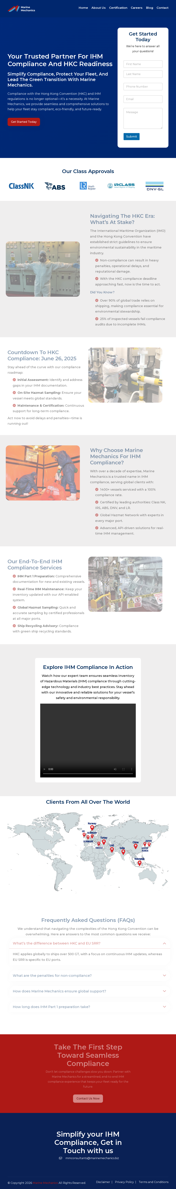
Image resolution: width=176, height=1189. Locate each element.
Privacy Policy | (125, 1182)
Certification (118, 7)
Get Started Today (24, 121)
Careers (136, 7)
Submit (131, 136)
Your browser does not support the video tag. (88, 740)
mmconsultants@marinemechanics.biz (88, 1158)
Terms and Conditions (153, 1182)
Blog (149, 7)
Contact (162, 7)
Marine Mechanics (45, 1183)
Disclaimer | (104, 1182)
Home (83, 7)
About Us (98, 7)
